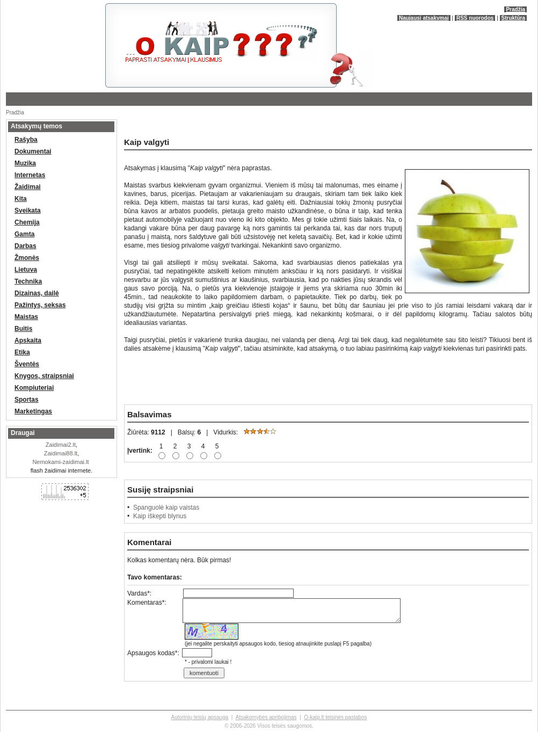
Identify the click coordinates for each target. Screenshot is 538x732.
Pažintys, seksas (40, 305)
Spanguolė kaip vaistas (166, 507)
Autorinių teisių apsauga (200, 717)
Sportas (26, 399)
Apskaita (27, 340)
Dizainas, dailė (36, 293)
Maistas (26, 317)
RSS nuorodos (474, 18)
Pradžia (515, 9)
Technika (28, 281)
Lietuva (25, 269)
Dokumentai (33, 151)
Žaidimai (27, 187)
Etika (22, 352)
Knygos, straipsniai (44, 376)
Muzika (25, 163)
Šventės (26, 364)
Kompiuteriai (34, 388)
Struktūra (513, 18)
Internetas (29, 175)
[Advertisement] (131, 123)
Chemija (27, 222)
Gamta (24, 234)
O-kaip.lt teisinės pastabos (335, 717)
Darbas (25, 246)
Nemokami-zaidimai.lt (60, 462)
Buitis (23, 328)
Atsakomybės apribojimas (265, 717)
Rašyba (26, 139)
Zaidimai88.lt (60, 453)
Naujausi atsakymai (424, 18)
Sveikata (27, 210)
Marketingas (33, 411)
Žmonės (26, 258)
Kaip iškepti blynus (159, 516)
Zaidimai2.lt (61, 444)
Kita (20, 198)
